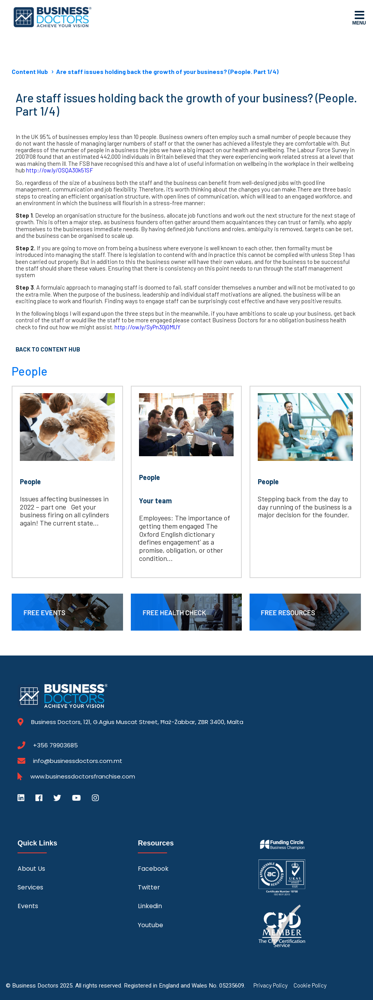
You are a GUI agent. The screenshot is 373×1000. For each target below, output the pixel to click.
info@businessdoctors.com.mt (77, 761)
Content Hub (30, 71)
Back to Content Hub (48, 349)
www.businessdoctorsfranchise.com (82, 776)
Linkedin (150, 906)
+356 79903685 (55, 745)
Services (30, 887)
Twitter (149, 887)
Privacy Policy (270, 985)
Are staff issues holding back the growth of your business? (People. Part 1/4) (167, 71)
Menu (359, 17)
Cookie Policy (310, 985)
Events (28, 906)
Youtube (150, 925)
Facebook (153, 868)
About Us (31, 868)
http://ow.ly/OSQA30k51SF (59, 170)
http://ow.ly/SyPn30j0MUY (147, 326)
